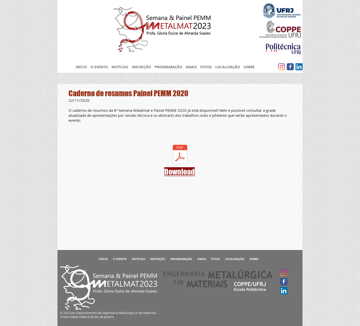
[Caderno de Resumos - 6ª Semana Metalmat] (180, 155)
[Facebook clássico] (290, 66)
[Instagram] (281, 66)
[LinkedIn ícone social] (299, 66)
